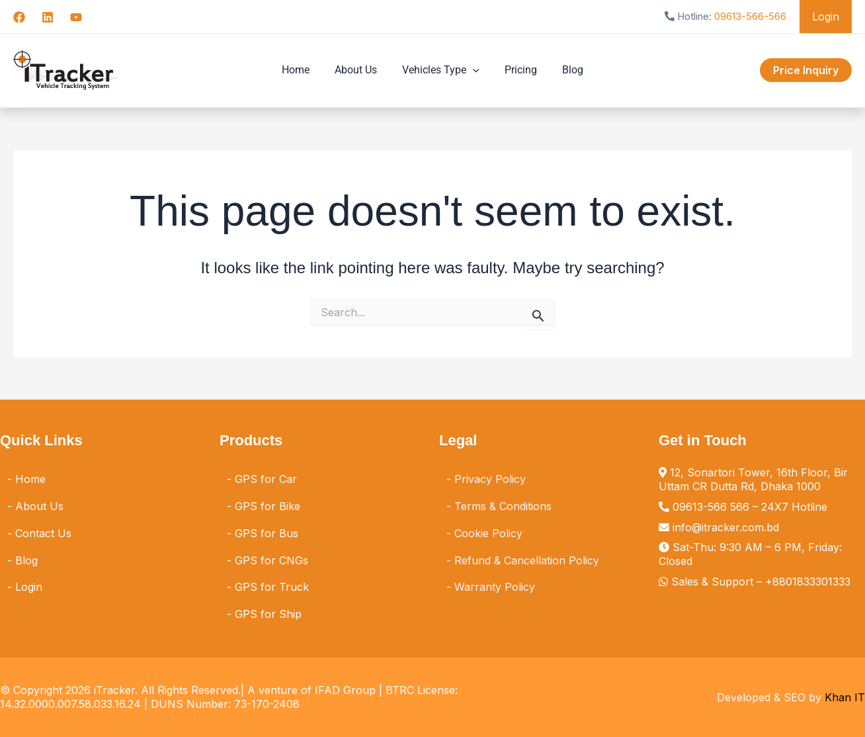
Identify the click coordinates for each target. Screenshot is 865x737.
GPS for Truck (272, 586)
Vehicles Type (440, 70)
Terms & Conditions (503, 506)
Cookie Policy (488, 533)
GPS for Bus (266, 533)
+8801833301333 (807, 581)
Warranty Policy (494, 586)
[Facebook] (19, 17)
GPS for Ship (268, 614)
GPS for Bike (267, 506)
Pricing (517, 70)
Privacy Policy (490, 479)
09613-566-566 (754, 16)
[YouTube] (76, 17)
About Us (360, 70)
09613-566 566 (711, 506)
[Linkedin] (48, 17)
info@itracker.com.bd (726, 527)
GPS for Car (266, 479)
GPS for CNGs (271, 560)
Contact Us (43, 533)
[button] (472, 70)
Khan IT (845, 697)
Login (827, 16)
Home (303, 70)
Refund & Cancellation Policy (526, 560)
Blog (564, 70)
